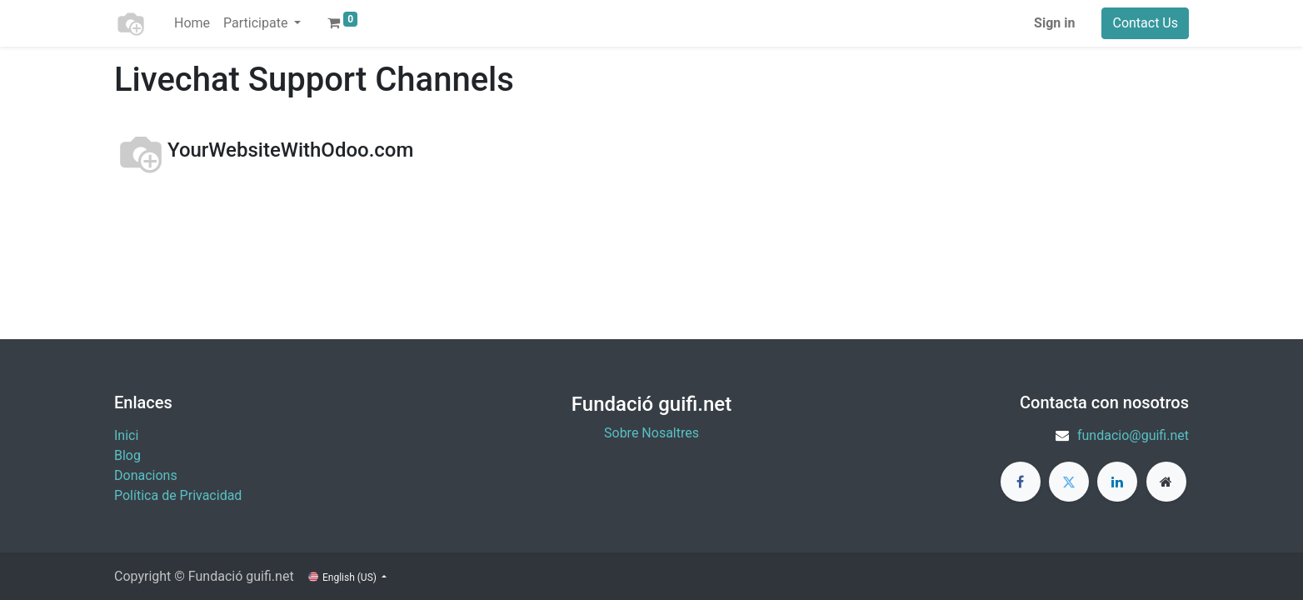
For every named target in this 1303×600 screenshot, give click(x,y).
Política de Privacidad (178, 495)
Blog (127, 455)
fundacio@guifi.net (1133, 435)
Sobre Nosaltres (651, 433)
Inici (126, 435)
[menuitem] (192, 23)
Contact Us (1145, 23)
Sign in (1054, 23)
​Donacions (145, 475)
